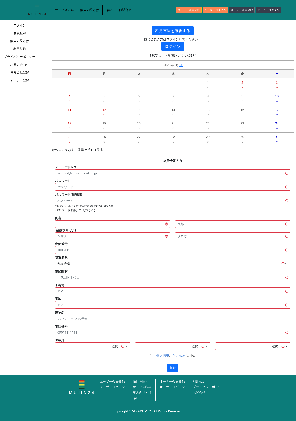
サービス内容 (64, 10)
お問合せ (125, 10)
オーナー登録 (19, 80)
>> (181, 65)
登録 (172, 368)
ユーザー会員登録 (189, 10)
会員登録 (19, 33)
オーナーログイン (268, 10)
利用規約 (19, 49)
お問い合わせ (19, 64)
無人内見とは (89, 10)
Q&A (109, 10)
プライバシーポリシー (19, 56)
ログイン (19, 25)
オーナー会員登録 (242, 10)
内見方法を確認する (172, 30)
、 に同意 (175, 355)
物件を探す (140, 381)
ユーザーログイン (215, 10)
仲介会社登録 (19, 72)
